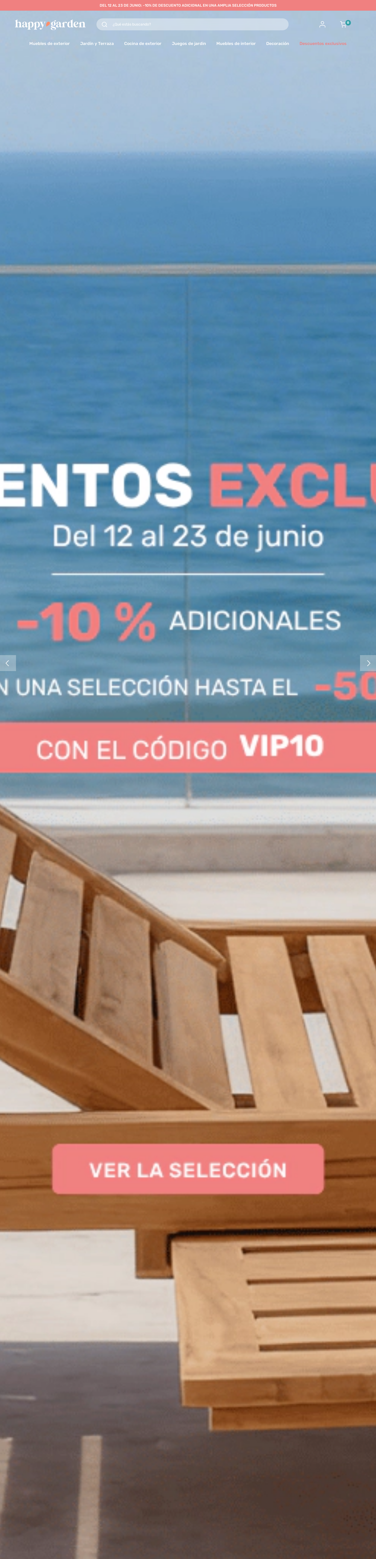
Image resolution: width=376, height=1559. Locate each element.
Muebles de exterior (49, 43)
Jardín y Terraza (97, 43)
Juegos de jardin (189, 43)
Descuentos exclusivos (323, 43)
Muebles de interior (236, 43)
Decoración (277, 43)
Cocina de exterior (142, 43)
